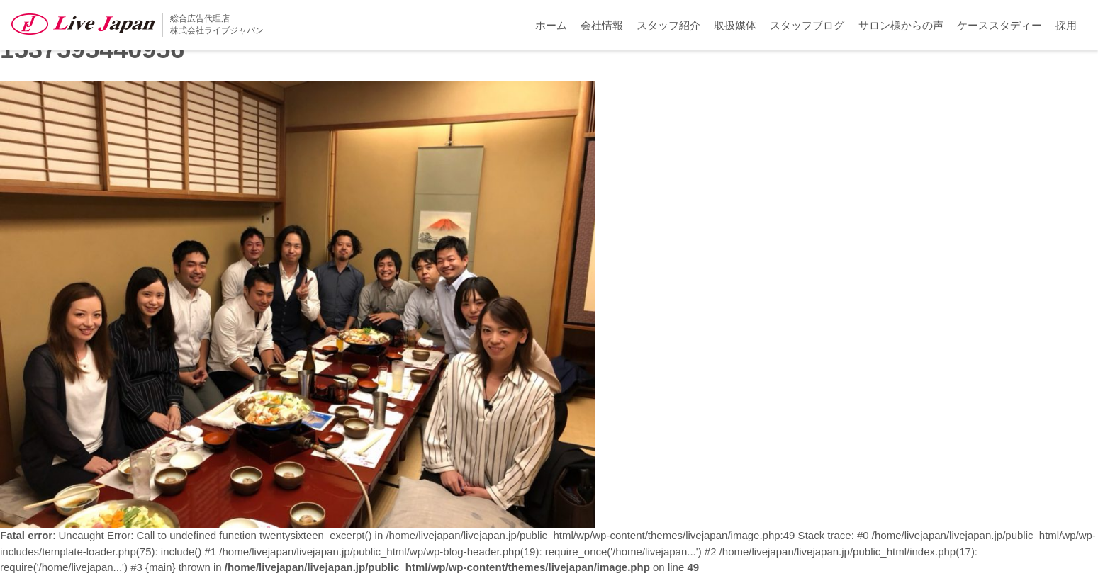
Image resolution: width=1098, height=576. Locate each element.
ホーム (551, 25)
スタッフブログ (807, 25)
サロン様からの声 (900, 25)
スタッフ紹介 (668, 25)
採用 (1066, 25)
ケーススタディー (999, 25)
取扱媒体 (735, 25)
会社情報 (602, 25)
